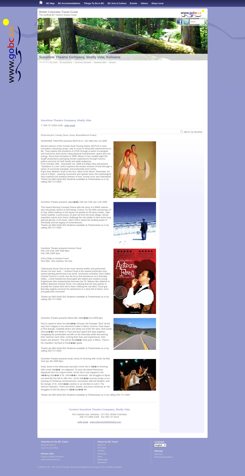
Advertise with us (48, 445)
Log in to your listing (49, 448)
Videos (144, 3)
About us (101, 445)
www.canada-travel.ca (50, 459)
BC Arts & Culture (117, 3)
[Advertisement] (122, 89)
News (99, 457)
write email (69, 125)
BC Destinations (66, 62)
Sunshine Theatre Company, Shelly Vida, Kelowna (79, 57)
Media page (102, 459)
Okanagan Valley (100, 62)
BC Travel (53, 62)
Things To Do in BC (94, 3)
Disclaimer (102, 462)
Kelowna (112, 62)
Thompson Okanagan (83, 62)
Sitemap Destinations (163, 457)
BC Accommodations (69, 3)
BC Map (50, 3)
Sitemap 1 (158, 454)
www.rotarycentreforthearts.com (105, 422)
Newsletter (102, 454)
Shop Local (157, 3)
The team (101, 448)
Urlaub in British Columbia (52, 457)
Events (133, 3)
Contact (100, 451)
